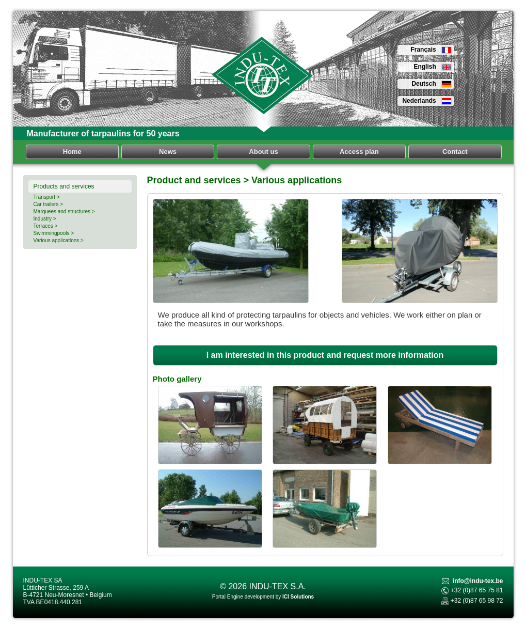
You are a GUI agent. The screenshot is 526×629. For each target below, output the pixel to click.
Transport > (47, 197)
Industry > (45, 219)
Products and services (64, 186)
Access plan (359, 151)
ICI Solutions (298, 597)
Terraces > (46, 226)
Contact (454, 151)
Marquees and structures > (64, 211)
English (432, 66)
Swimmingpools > (54, 233)
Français (430, 49)
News (168, 151)
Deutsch (431, 83)
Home (72, 151)
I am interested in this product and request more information (325, 355)
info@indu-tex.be (478, 581)
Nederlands (426, 100)
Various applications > (59, 240)
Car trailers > (48, 204)
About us (263, 151)
